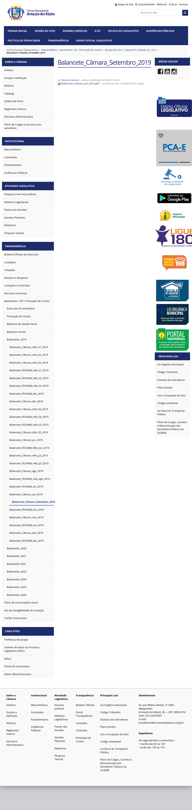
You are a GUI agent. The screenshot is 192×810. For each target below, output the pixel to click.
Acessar (183, 4)
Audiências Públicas (160, 31)
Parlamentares (39, 716)
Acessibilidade (146, 4)
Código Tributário (110, 709)
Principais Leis (168, 356)
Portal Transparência (84, 710)
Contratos (81, 727)
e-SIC (98, 31)
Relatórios (60, 745)
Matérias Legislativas (61, 714)
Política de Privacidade (24, 40)
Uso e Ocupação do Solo (114, 731)
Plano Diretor (108, 723)
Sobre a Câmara (17, 61)
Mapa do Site (125, 4)
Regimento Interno (12, 728)
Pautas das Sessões (60, 725)
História (10, 702)
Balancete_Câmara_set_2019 (141, 50)
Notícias (11, 720)
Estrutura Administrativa (14, 739)
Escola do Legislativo (123, 31)
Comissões (37, 709)
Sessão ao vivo (45, 31)
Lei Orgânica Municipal (113, 702)
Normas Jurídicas (75, 31)
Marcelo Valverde (70, 80)
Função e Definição (11, 710)
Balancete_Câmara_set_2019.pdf (79, 83)
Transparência (58, 40)
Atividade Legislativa (20, 184)
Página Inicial (17, 31)
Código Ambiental (110, 738)
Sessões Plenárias (59, 736)
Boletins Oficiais (85, 702)
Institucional (15, 140)
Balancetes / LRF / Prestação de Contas (81, 50)
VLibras (173, 4)
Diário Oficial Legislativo (94, 40)
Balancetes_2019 (114, 50)
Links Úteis (13, 628)
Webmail (162, 4)
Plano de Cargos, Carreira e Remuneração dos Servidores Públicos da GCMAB (116, 762)
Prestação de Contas (83, 736)
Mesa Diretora (39, 702)
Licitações (81, 720)
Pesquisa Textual (59, 754)
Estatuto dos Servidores (114, 716)
